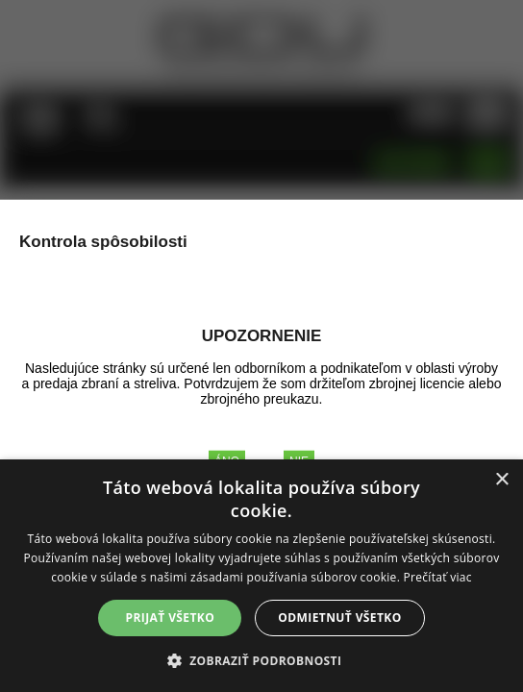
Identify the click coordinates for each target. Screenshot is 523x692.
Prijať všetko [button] (170, 617)
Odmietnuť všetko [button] (339, 617)
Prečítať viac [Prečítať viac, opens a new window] (438, 577)
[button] (262, 660)
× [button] (501, 480)
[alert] (261, 575)
